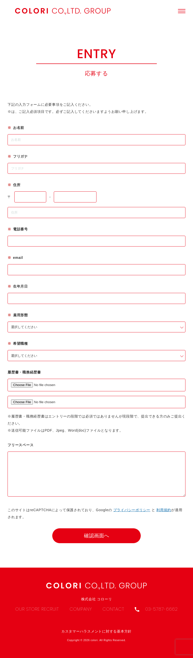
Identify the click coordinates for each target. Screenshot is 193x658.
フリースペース (20, 445)
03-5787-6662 (156, 609)
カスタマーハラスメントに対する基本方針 (96, 631)
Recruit (51, 609)
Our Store (28, 609)
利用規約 (163, 517)
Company (81, 609)
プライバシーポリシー (132, 517)
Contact (114, 609)
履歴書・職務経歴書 (24, 372)
